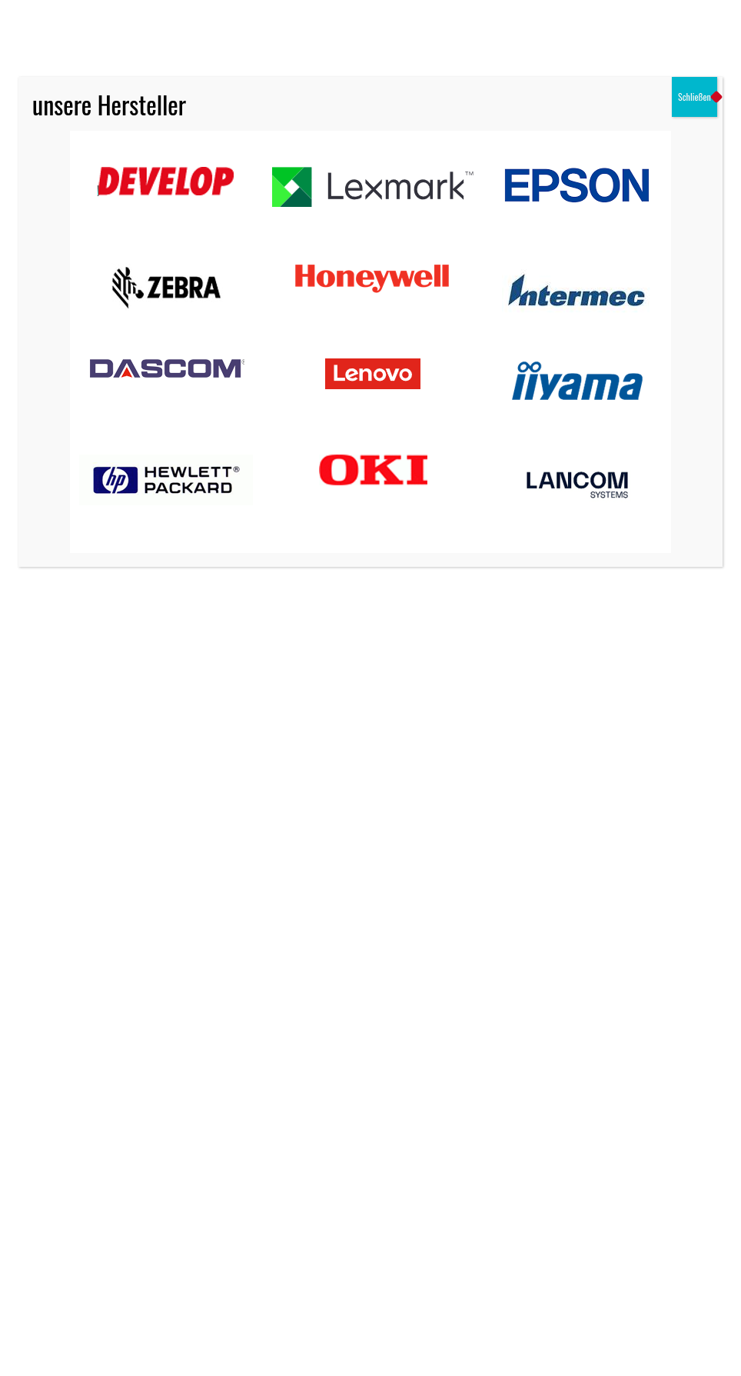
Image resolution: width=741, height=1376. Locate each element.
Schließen (694, 96)
